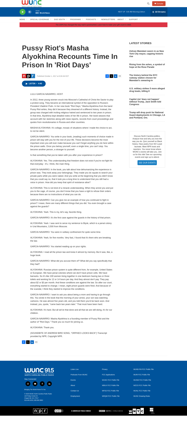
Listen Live (75, 375)
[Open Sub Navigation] (27, 25)
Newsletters (108, 25)
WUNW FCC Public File (142, 385)
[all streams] (158, 17)
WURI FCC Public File (141, 380)
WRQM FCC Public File (110, 401)
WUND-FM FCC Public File (143, 375)
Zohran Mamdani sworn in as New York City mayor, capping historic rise (146, 59)
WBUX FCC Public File (110, 391)
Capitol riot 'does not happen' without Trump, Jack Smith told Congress (145, 107)
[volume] (30, 17)
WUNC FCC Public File (110, 385)
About (73, 391)
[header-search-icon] (149, 6)
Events (73, 385)
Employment (75, 401)
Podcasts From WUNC (79, 380)
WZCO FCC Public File (142, 391)
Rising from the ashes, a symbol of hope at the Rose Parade (147, 71)
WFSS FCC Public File (110, 396)
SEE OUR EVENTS (147, 168)
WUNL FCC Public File (141, 396)
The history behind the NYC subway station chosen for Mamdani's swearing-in (143, 83)
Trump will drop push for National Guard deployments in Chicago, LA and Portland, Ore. (147, 120)
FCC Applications (108, 380)
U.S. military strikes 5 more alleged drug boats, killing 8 (147, 95)
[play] (22, 17)
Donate (161, 6)
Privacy (104, 375)
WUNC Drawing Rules (141, 401)
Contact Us (75, 396)
